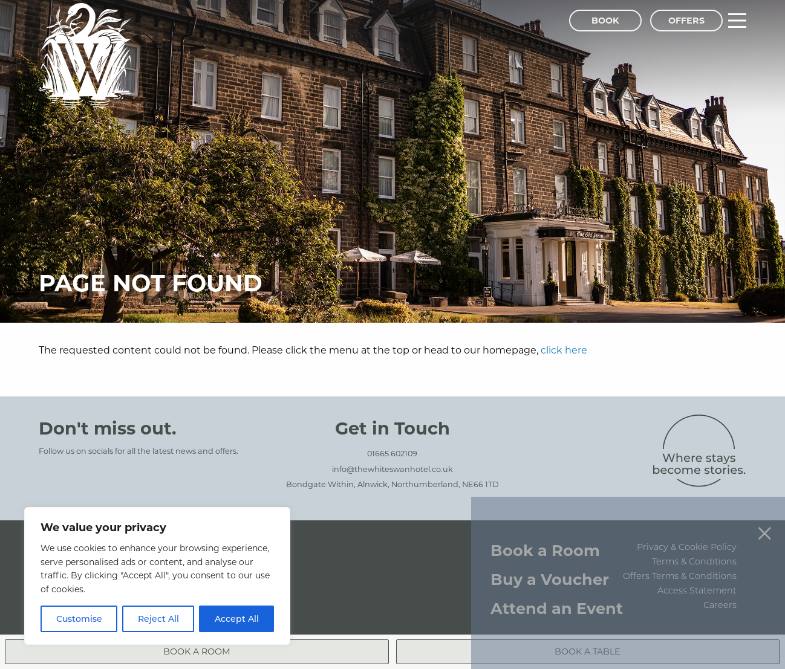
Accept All (237, 618)
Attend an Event (556, 585)
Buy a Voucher (549, 556)
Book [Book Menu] (605, 20)
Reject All (158, 618)
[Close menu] (764, 511)
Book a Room (545, 527)
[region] (157, 576)
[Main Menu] (737, 20)
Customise (79, 618)
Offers (686, 20)
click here (564, 349)
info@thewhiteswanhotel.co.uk (392, 469)
